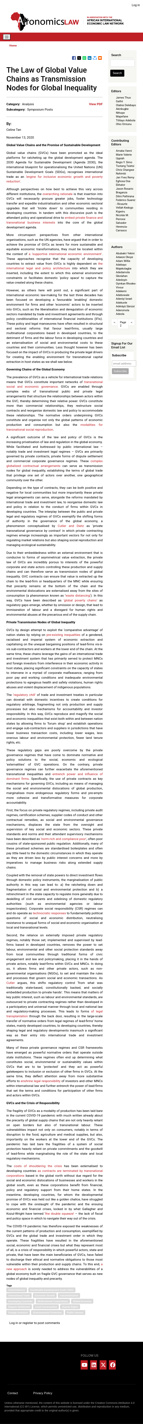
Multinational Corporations (53, 1301)
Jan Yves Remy (125, 177)
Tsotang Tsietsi (125, 166)
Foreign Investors (18, 1312)
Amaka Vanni (124, 150)
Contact (12, 1393)
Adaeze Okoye (124, 257)
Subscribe (119, 355)
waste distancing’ (78, 595)
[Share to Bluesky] (95, 58)
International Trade (19, 1295)
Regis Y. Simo (124, 162)
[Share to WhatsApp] (84, 58)
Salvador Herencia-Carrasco (121, 226)
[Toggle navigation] (6, 37)
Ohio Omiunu (123, 124)
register (28, 1323)
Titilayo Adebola (125, 120)
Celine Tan (13, 130)
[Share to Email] (100, 58)
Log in (136, 5)
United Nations (16, 1289)
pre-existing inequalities (63, 635)
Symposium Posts (40, 109)
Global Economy (82, 1301)
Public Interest (75, 1312)
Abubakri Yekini (125, 253)
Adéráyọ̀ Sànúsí (125, 306)
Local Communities (46, 1306)
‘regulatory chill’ (24, 695)
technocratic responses (49, 913)
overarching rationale (58, 194)
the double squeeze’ (59, 1213)
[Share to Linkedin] (89, 58)
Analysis (28, 104)
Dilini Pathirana (125, 196)
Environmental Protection (47, 1312)
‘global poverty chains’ (80, 600)
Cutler (10, 983)
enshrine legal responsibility (40, 1081)
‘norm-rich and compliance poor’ (64, 839)
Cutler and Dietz (71, 526)
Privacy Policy (42, 1393)
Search (117, 73)
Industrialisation (69, 1295)
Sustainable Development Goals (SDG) (52, 1289)
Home (13, 45)
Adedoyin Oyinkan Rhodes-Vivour (126, 283)
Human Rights (70, 1306)
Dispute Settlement (19, 1306)
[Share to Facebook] (74, 58)
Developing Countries (20, 1301)
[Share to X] (79, 58)
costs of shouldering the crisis (38, 1166)
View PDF (96, 104)
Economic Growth (45, 1295)
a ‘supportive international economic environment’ (65, 254)
